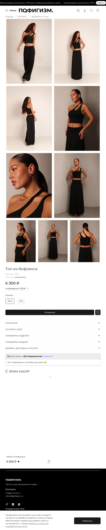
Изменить (48, 356)
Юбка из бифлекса (16, 456)
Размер (9, 295)
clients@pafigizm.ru (14, 496)
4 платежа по (17, 288)
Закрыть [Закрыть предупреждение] (101, 3)
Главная (9, 16)
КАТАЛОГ (22, 16)
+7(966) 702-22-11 (12, 493)
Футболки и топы (40, 16)
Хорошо (87, 520)
